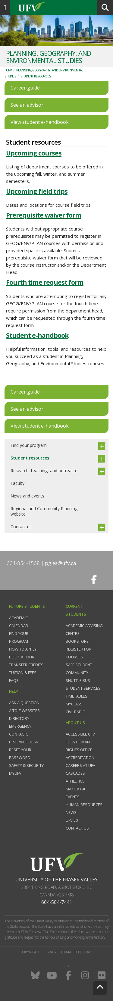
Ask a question (24, 702)
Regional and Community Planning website (44, 511)
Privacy (49, 952)
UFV (9, 70)
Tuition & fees (22, 672)
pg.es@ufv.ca (60, 563)
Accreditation (80, 757)
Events (73, 796)
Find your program (29, 445)
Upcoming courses (33, 153)
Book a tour (21, 657)
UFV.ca (54, 7)
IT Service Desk (23, 742)
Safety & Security (26, 765)
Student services (83, 688)
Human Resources (84, 804)
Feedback (85, 952)
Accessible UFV (80, 734)
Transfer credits (26, 664)
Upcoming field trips (36, 191)
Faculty (17, 483)
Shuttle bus (78, 680)
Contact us (21, 526)
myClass (74, 704)
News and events (27, 496)
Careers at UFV (80, 765)
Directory (19, 718)
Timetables (76, 696)
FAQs (14, 680)
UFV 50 (72, 820)
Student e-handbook (37, 335)
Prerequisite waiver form (43, 215)
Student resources (35, 76)
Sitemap (66, 952)
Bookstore (77, 641)
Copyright (30, 952)
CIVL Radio (76, 711)
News (71, 812)
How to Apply (22, 649)
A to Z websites (24, 710)
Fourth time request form (44, 282)
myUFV (15, 773)
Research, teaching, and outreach (43, 470)
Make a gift (77, 789)
